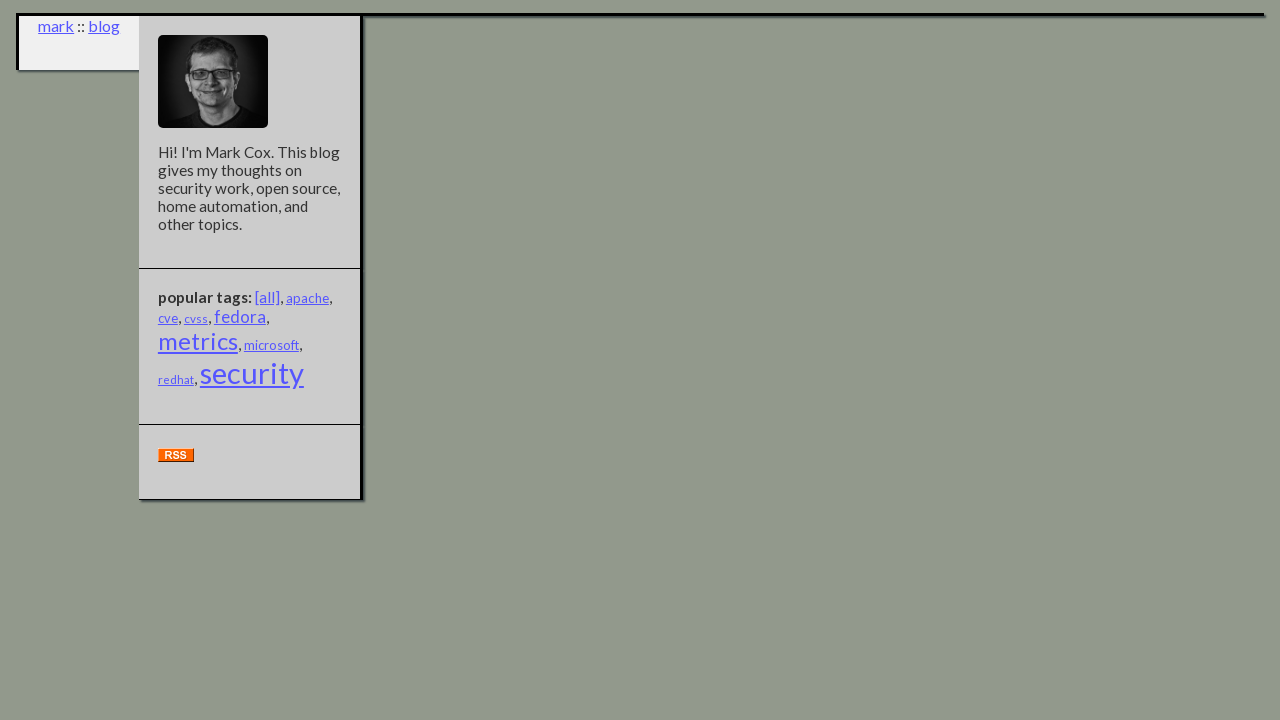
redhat (176, 379)
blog (104, 25)
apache (307, 298)
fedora (240, 316)
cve (168, 318)
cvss (196, 318)
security (252, 372)
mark (56, 25)
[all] (267, 297)
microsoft (271, 345)
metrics (198, 341)
